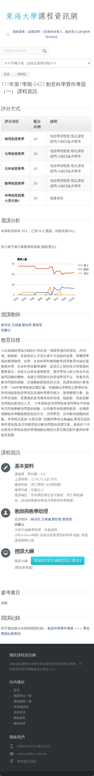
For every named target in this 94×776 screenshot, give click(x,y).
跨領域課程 (21, 707)
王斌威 (16, 325)
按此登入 (48, 246)
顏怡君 (27, 325)
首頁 (17, 690)
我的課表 (19, 31)
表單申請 (20, 712)
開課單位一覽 (23, 696)
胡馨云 (6, 330)
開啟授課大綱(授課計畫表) (57, 560)
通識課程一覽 (23, 701)
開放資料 (20, 718)
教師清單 (20, 723)
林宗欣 (6, 325)
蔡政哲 (37, 325)
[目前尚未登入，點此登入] (60, 31)
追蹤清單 (34, 31)
